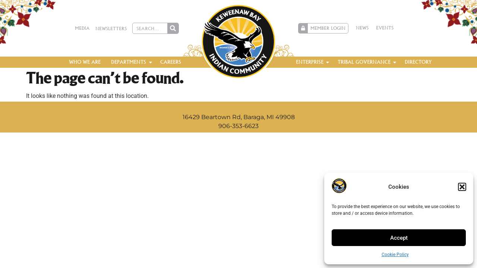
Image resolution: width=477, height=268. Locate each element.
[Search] (173, 28)
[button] (462, 187)
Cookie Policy (395, 254)
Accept (399, 237)
